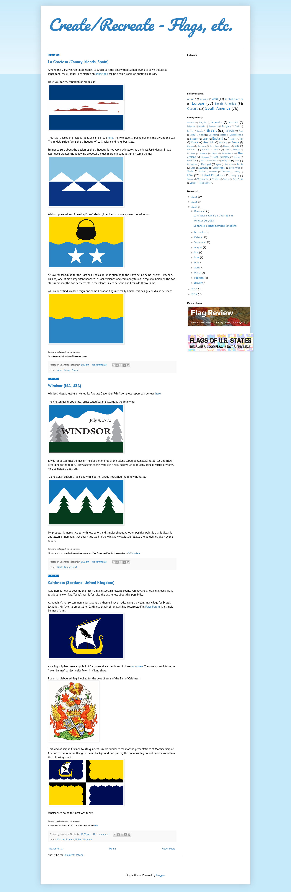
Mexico (236, 149)
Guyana (190, 146)
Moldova (191, 153)
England (217, 138)
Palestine (192, 160)
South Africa (234, 168)
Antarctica (204, 99)
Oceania (192, 109)
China (202, 134)
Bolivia (190, 131)
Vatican (190, 179)
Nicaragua (205, 157)
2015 (194, 201)
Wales (226, 179)
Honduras (201, 146)
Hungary (226, 146)
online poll (101, 74)
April (197, 267)
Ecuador (194, 138)
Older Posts (168, 848)
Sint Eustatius (219, 168)
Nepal (214, 153)
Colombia (213, 134)
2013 (194, 289)
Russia (240, 164)
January (198, 282)
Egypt (205, 138)
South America (217, 108)
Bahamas (191, 126)
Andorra (190, 122)
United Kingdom (83, 839)
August (198, 247)
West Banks (238, 179)
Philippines (192, 164)
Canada (230, 131)
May (197, 262)
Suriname (213, 171)
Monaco (203, 153)
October (199, 237)
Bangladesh (214, 126)
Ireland (205, 149)
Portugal (206, 164)
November (200, 232)
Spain (75, 369)
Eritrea (233, 139)
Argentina (217, 122)
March (198, 272)
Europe (67, 369)
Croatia (223, 134)
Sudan (201, 171)
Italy (227, 149)
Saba (193, 168)
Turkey (237, 171)
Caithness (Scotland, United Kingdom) (81, 582)
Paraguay (225, 160)
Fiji (241, 138)
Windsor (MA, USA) (64, 385)
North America (64, 566)
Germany (223, 142)
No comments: (99, 364)
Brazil (212, 130)
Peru (237, 160)
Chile (192, 134)
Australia (233, 122)
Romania (229, 164)
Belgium (226, 126)
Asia (215, 99)
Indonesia (192, 149)
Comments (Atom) (73, 855)
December (200, 211)
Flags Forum (152, 606)
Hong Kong (214, 146)
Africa (60, 369)
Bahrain (201, 126)
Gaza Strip (208, 142)
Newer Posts (56, 848)
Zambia (193, 183)
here (110, 137)
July (196, 252)
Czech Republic (236, 134)
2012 (194, 294)
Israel (217, 149)
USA (75, 566)
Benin (237, 126)
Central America (234, 99)
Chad (241, 131)
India (236, 145)
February (199, 277)
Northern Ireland (221, 156)
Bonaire (200, 131)
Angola (202, 122)
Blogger (160, 875)
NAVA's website (134, 553)
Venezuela (202, 178)
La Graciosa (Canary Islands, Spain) (78, 61)
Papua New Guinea (209, 160)
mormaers (137, 666)
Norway (237, 157)
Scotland (70, 839)
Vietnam (216, 179)
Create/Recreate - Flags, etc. (140, 24)
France (194, 142)
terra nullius (205, 183)
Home (112, 848)
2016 (194, 196)
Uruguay (235, 175)
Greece (235, 142)
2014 (194, 206)
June (197, 257)
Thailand (225, 171)
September (200, 242)
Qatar (218, 164)
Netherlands (227, 153)
